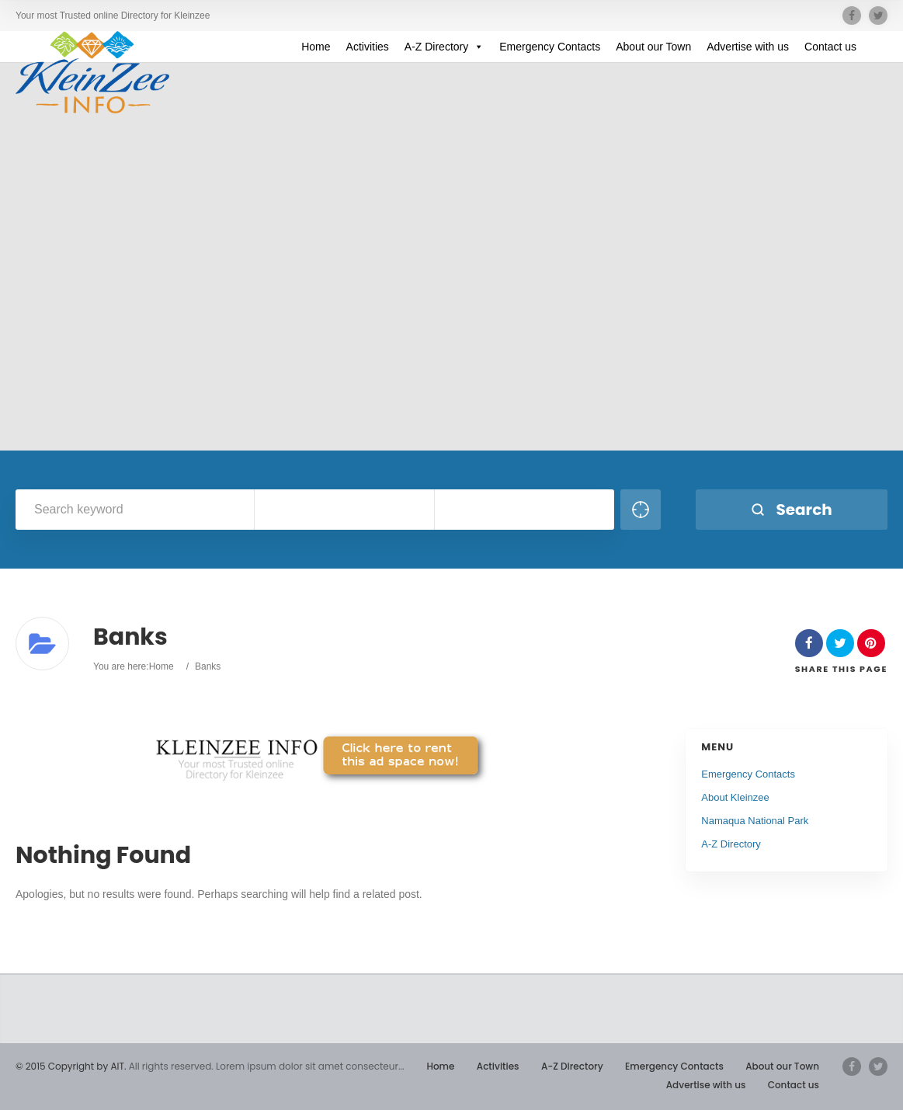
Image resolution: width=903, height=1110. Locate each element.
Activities (367, 46)
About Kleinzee (735, 797)
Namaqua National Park (754, 820)
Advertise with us (748, 46)
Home (315, 46)
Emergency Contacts (549, 46)
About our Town (653, 46)
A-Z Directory (444, 46)
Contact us (830, 46)
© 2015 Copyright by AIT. (71, 1066)
